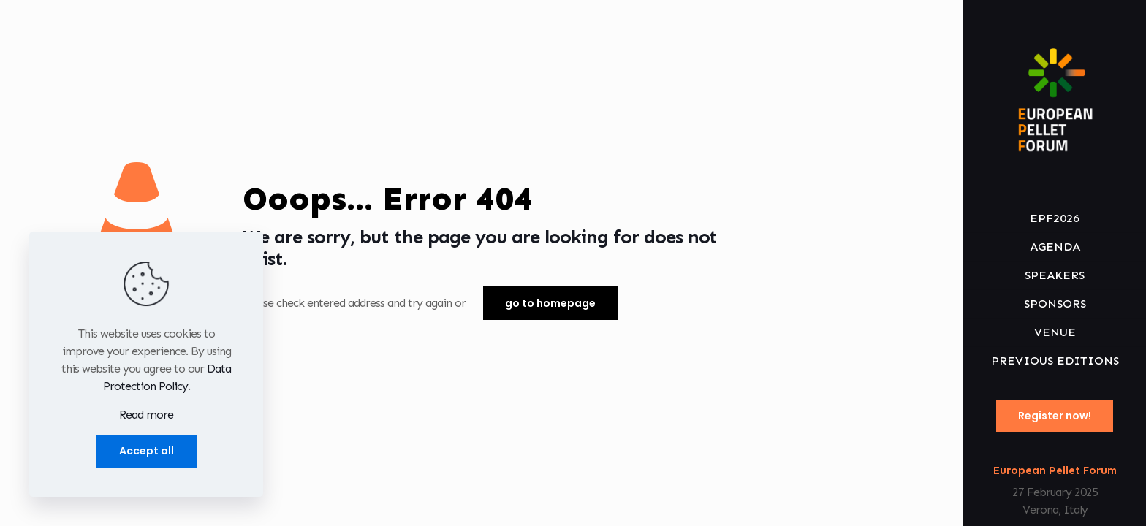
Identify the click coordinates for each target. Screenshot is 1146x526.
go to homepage (550, 303)
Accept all (146, 450)
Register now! (1054, 415)
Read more (146, 415)
